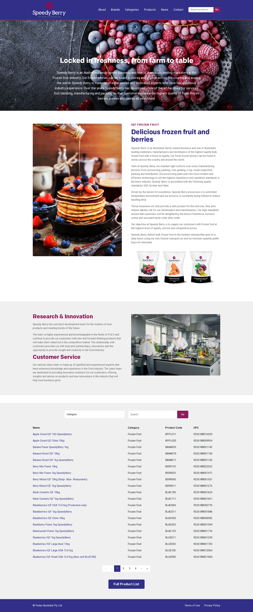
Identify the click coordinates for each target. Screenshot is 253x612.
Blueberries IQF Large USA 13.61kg (53, 550)
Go (216, 9)
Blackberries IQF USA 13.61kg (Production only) (60, 505)
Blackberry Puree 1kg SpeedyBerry (52, 524)
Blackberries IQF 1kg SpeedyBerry (52, 511)
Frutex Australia (44, 5)
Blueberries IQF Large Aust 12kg (51, 543)
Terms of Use (192, 605)
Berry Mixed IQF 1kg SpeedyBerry (52, 485)
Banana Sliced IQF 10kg (46, 453)
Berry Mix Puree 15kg (45, 466)
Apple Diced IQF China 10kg (48, 440)
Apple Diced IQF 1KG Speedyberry (52, 434)
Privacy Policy (212, 605)
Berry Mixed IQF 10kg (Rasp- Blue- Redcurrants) (60, 479)
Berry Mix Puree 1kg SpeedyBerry (52, 472)
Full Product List (126, 584)
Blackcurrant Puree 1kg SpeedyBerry (53, 531)
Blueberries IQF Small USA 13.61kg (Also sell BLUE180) (64, 556)
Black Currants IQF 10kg (46, 492)
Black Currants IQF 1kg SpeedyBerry (53, 498)
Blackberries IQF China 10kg (49, 518)
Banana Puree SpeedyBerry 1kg (50, 447)
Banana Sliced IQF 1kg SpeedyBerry (53, 460)
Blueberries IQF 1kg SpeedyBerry (52, 537)
